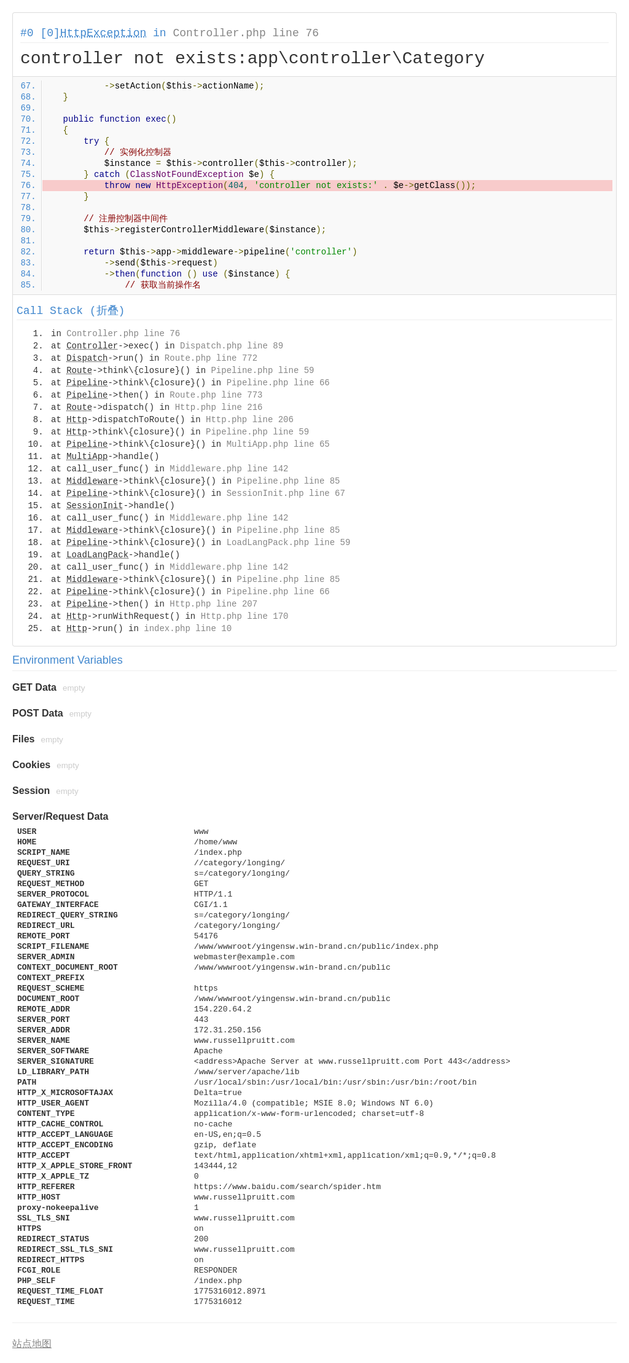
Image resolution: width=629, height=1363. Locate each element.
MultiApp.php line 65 (278, 444)
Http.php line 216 (219, 407)
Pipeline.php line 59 (262, 370)
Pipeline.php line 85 (288, 481)
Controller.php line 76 (246, 33)
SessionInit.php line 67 (286, 493)
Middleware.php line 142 (229, 469)
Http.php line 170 (245, 616)
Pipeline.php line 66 (278, 383)
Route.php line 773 (216, 395)
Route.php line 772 (211, 358)
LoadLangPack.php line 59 (289, 543)
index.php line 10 (188, 629)
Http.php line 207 (213, 604)
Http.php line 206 (250, 420)
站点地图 (32, 1343)
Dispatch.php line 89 (231, 346)
